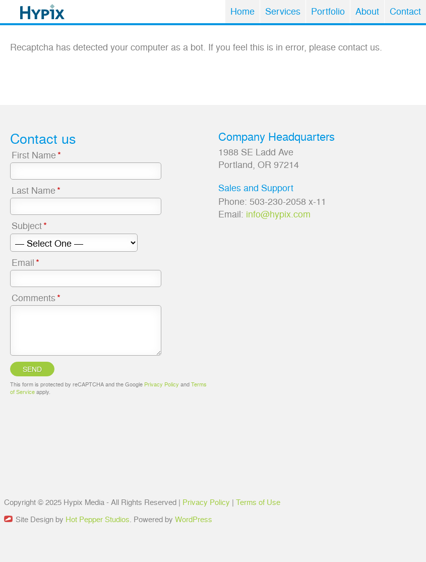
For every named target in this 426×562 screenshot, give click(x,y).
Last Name (37, 190)
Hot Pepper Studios (98, 519)
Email (26, 262)
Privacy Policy (161, 384)
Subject (30, 225)
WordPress (193, 519)
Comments (37, 297)
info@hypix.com (278, 213)
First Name (37, 154)
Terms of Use (258, 502)
